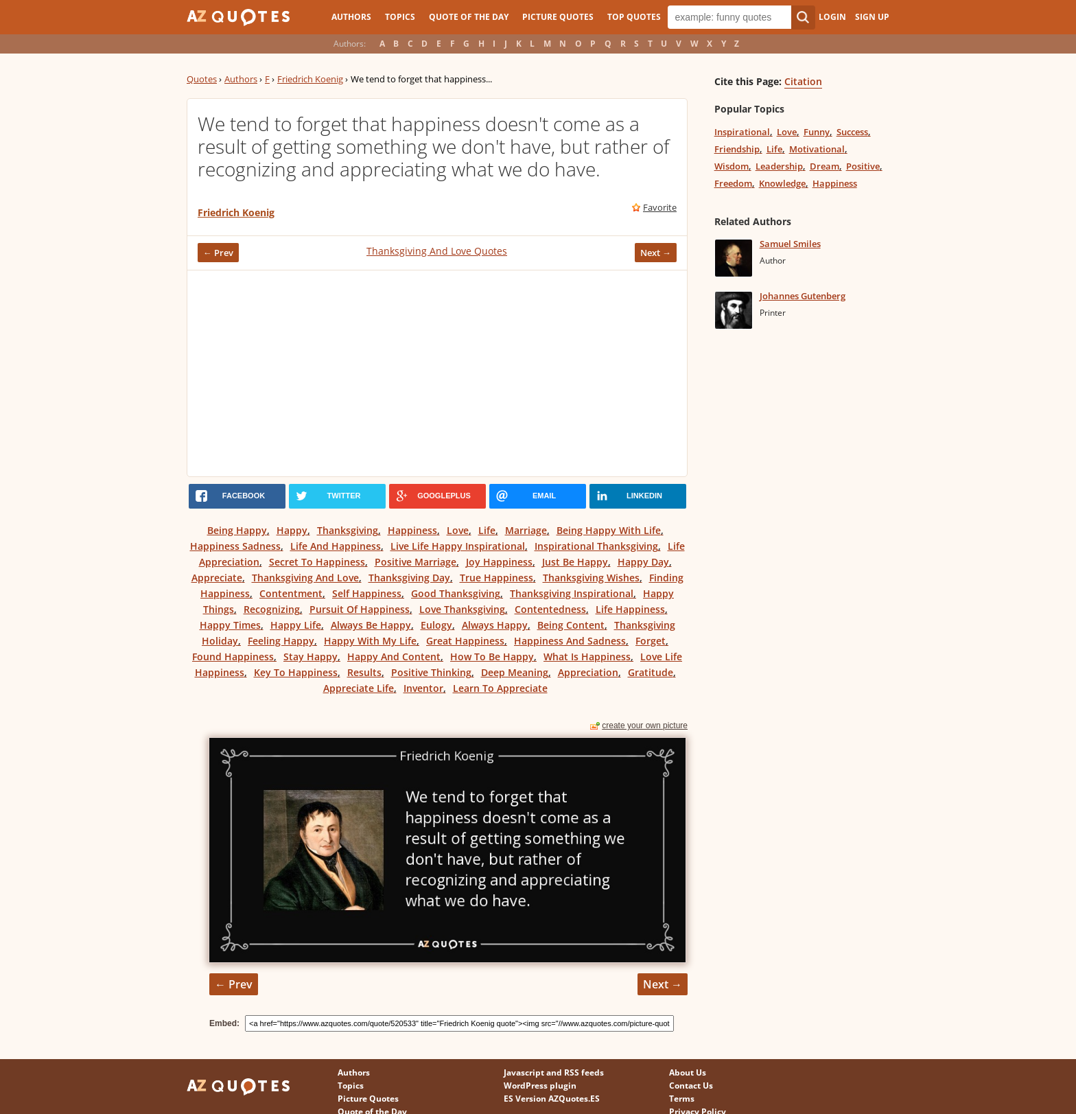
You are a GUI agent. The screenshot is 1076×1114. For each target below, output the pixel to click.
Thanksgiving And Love (305, 577)
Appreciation (588, 672)
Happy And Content (394, 656)
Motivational (817, 149)
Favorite (660, 207)
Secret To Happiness (317, 561)
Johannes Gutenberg (802, 296)
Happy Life (295, 624)
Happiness (412, 530)
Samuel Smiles (790, 243)
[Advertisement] (437, 373)
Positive (863, 166)
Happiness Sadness (235, 546)
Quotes (202, 79)
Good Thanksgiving (455, 593)
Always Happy (495, 624)
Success (852, 132)
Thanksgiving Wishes (591, 577)
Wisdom (731, 166)
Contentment (291, 593)
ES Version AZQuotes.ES (552, 1098)
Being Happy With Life (609, 530)
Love (458, 530)
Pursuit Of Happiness (359, 609)
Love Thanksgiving (462, 609)
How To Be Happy (492, 656)
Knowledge (782, 183)
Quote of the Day (468, 17)
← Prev (218, 252)
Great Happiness (465, 640)
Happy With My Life (370, 640)
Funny (817, 132)
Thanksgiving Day (409, 577)
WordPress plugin (540, 1085)
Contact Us (691, 1085)
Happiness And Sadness (570, 640)
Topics (400, 17)
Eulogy (436, 624)
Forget (650, 640)
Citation (803, 81)
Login (832, 17)
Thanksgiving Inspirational (571, 593)
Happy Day (643, 561)
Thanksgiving (347, 530)
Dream (824, 166)
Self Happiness (366, 593)
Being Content (571, 624)
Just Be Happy (575, 561)
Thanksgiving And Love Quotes (436, 250)
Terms (681, 1098)
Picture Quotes (558, 17)
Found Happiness (233, 656)
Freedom (733, 183)
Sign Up (872, 17)
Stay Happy (310, 656)
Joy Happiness (499, 561)
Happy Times (230, 624)
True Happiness (496, 577)
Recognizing (272, 609)
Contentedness (550, 609)
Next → (655, 252)
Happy (292, 530)
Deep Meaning (514, 672)
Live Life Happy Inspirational (457, 546)
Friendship (737, 149)
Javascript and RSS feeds (554, 1072)
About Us (687, 1072)
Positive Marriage (415, 561)
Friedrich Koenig (310, 79)
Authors (351, 17)
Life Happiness (630, 609)
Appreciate (216, 577)
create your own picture (645, 725)
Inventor (423, 688)
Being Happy (237, 530)
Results (364, 672)
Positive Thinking (431, 672)
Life (486, 530)
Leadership (779, 166)
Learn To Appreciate (500, 688)
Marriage (526, 530)
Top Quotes (634, 17)
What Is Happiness (587, 656)
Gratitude (650, 672)
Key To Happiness (296, 672)
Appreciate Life (358, 688)
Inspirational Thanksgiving (596, 546)
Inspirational (742, 132)
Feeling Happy (281, 640)
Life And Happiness (335, 546)
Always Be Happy (371, 624)
